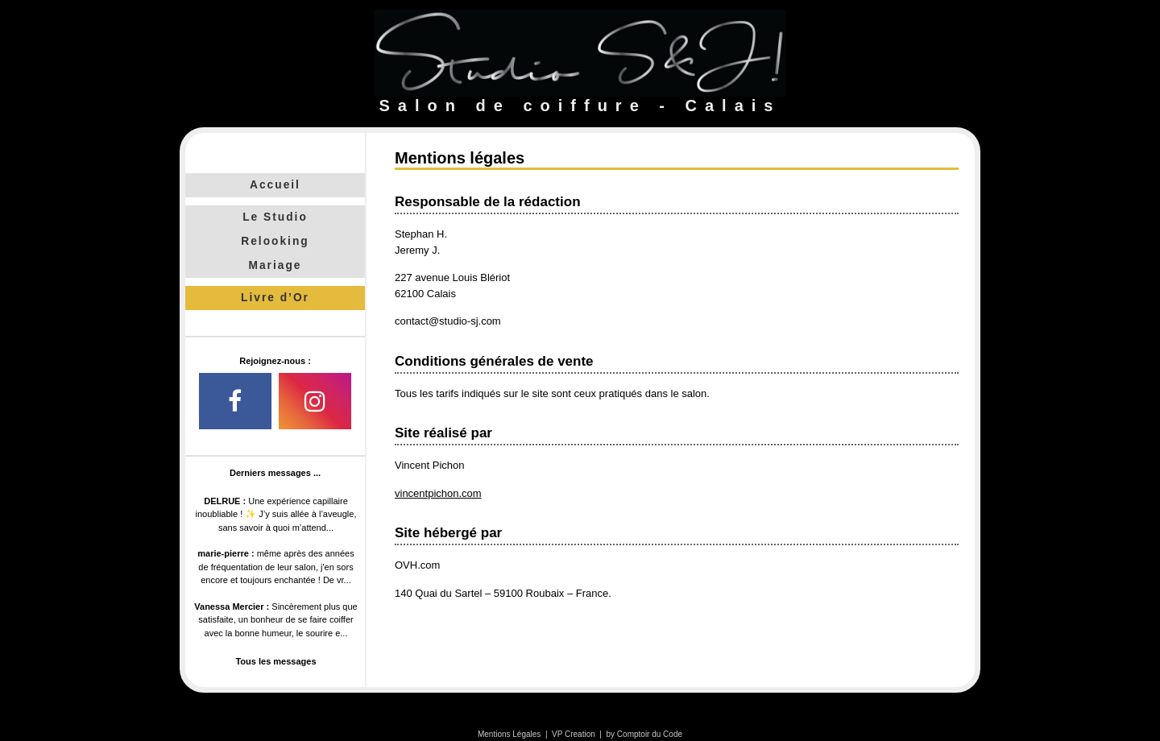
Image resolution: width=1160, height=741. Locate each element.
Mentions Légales (509, 734)
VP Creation (573, 734)
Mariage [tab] (275, 265)
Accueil (275, 185)
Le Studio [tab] (275, 217)
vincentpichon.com (438, 493)
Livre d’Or (275, 298)
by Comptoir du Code (645, 734)
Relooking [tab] (275, 241)
